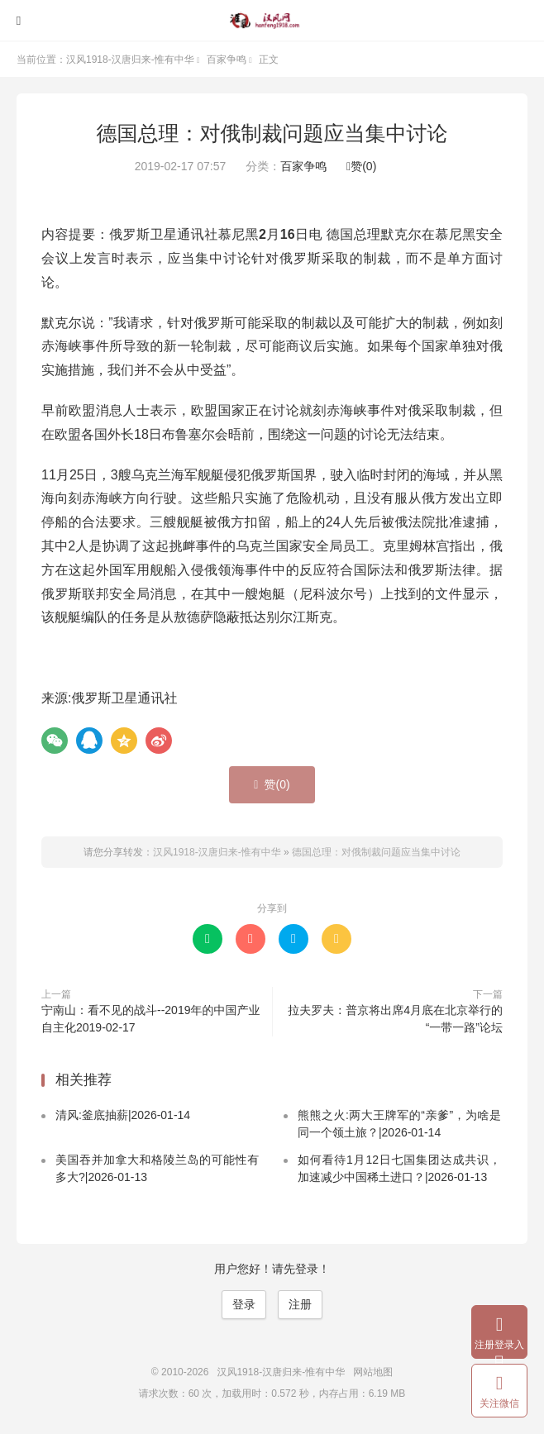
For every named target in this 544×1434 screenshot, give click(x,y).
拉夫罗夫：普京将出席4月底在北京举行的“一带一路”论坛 (395, 1018)
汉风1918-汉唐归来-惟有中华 (272, 21)
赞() (361, 166)
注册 (300, 1304)
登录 (243, 1304)
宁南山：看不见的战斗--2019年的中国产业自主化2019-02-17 (150, 1018)
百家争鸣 (226, 59)
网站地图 (373, 1372)
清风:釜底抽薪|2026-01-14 (122, 1115)
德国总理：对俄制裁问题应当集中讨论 (272, 133)
